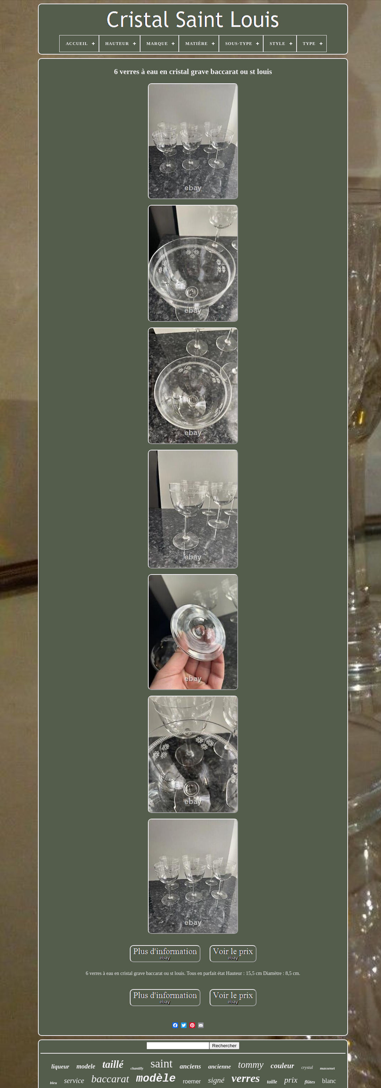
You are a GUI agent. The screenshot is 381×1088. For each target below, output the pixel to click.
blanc (329, 1080)
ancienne (219, 1066)
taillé (112, 1064)
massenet (327, 1068)
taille (272, 1081)
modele (85, 1066)
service (74, 1080)
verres (246, 1078)
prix (290, 1080)
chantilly (137, 1068)
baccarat (110, 1078)
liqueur (60, 1066)
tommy (251, 1064)
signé (216, 1080)
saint (161, 1063)
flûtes (309, 1081)
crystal (307, 1067)
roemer (192, 1081)
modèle (156, 1078)
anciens (190, 1066)
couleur (282, 1065)
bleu (53, 1083)
